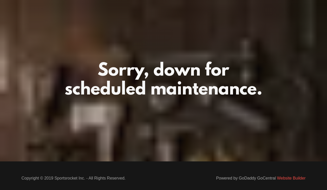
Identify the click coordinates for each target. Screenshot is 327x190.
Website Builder (291, 178)
